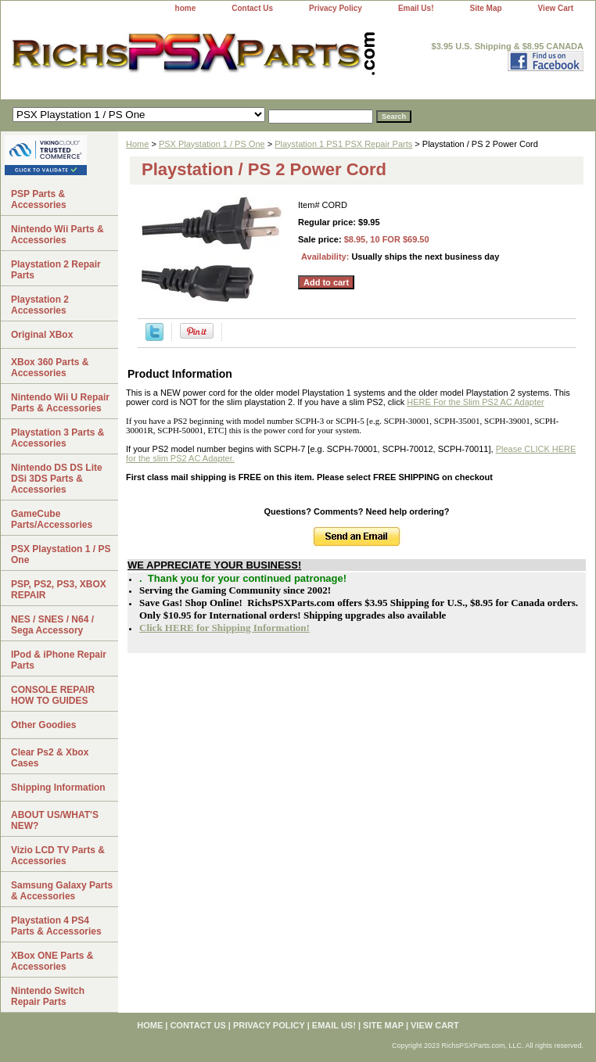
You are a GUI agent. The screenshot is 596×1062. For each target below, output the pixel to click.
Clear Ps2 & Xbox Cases (49, 758)
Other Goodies (43, 724)
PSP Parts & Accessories (38, 199)
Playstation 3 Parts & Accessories (57, 438)
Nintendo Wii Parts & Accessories (57, 235)
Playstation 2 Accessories (40, 305)
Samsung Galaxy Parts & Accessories (62, 891)
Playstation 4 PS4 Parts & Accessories (56, 926)
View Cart (555, 8)
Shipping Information (58, 787)
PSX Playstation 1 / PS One (212, 144)
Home (137, 144)
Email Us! (416, 8)
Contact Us (252, 8)
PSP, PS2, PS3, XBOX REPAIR (58, 590)
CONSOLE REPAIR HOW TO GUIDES (53, 695)
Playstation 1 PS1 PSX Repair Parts (343, 144)
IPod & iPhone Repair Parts (58, 660)
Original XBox (42, 334)
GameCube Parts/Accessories (51, 519)
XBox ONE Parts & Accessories (52, 961)
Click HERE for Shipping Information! (224, 627)
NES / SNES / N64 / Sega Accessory (52, 625)
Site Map (485, 8)
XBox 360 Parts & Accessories (49, 368)
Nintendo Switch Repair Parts (47, 996)
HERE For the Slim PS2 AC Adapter (475, 402)
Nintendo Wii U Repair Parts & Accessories (60, 403)
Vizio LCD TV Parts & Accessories (58, 855)
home (185, 8)
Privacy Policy (335, 8)
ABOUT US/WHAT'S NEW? (55, 820)
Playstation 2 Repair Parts (56, 270)
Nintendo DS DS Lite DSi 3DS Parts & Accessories (56, 478)
